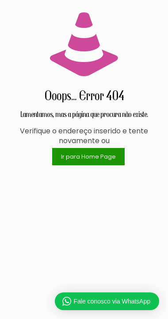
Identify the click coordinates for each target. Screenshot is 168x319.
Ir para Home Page (88, 156)
